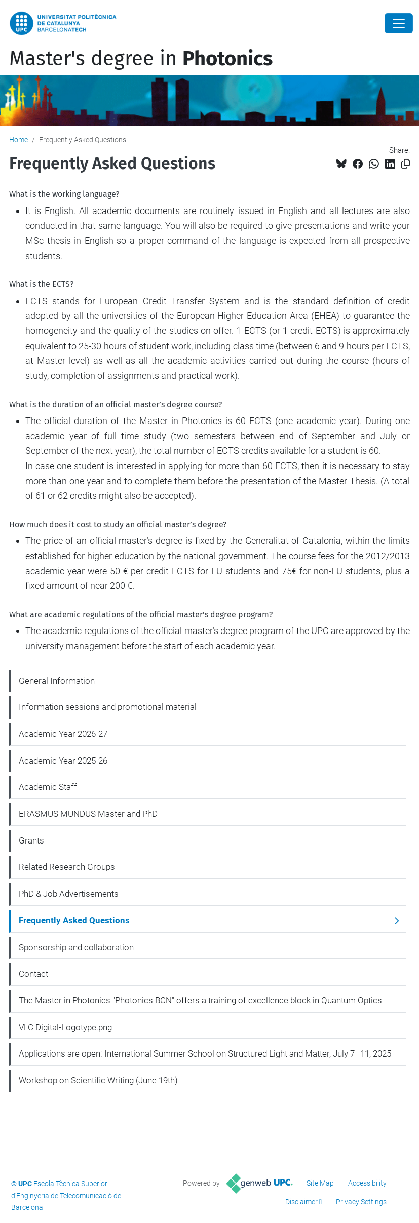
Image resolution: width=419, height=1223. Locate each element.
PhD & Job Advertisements (69, 894)
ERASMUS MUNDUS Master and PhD (88, 814)
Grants (31, 840)
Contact (33, 973)
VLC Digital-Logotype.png (65, 1027)
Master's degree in (141, 59)
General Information (57, 681)
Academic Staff (48, 787)
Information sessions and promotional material (108, 707)
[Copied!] (405, 164)
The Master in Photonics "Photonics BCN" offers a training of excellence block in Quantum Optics (200, 1000)
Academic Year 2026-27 (63, 734)
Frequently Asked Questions (74, 920)
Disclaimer (301, 1202)
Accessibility (367, 1183)
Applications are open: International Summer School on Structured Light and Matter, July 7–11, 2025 (205, 1053)
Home (18, 140)
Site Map (320, 1183)
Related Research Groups (67, 867)
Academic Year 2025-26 (63, 760)
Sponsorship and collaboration (76, 947)
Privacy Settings (361, 1202)
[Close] (399, 23)
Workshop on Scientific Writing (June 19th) (98, 1080)
